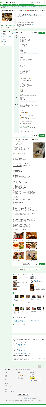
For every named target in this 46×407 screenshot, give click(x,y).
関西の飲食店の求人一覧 (7, 6)
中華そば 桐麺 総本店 (33, 298)
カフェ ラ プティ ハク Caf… (28, 299)
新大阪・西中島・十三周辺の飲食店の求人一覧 (23, 6)
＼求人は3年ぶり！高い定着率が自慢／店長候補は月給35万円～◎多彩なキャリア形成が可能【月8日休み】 (39, 286)
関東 (15, 369)
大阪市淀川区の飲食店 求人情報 (24, 327)
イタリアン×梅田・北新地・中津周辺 (20, 344)
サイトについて (7, 385)
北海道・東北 (24, 369)
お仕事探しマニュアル (20, 377)
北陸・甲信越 (28, 369)
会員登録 (32, 378)
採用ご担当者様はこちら (23, 394)
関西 (3, 6)
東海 (19, 369)
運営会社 (6, 389)
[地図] (32, 24)
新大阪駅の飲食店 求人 (16, 327)
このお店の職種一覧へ (24, 269)
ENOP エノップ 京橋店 (36, 287)
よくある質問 (9, 386)
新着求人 (2, 4)
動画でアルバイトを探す (8, 379)
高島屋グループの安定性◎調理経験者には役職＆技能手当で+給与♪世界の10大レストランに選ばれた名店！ (22, 286)
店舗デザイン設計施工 (24, 400)
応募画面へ (42, 32)
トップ (1, 6)
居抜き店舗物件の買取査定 (17, 401)
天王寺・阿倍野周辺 (23, 353)
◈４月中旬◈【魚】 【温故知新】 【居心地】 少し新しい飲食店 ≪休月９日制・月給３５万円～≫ (39, 282)
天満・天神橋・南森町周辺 (21, 347)
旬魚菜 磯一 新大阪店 (22, 299)
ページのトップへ (36, 269)
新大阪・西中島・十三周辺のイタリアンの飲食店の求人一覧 (35, 6)
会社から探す (17, 4)
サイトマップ (18, 397)
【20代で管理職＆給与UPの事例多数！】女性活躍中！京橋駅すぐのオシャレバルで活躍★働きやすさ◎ (39, 289)
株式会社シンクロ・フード (28, 398)
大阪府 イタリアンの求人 (32, 327)
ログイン (38, 378)
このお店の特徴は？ (15, 29)
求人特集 (7, 4)
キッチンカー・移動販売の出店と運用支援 (29, 401)
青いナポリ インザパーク (28, 311)
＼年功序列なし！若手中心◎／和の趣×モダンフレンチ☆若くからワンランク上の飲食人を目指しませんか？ (22, 278)
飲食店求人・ (32, 400)
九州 (21, 369)
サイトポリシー (7, 397)
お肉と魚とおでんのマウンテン (39, 299)
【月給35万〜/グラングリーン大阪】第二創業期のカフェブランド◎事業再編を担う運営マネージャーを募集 (39, 278)
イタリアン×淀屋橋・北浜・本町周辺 (20, 345)
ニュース (6, 386)
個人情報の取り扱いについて (13, 397)
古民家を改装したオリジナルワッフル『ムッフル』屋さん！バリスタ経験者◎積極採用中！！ (22, 289)
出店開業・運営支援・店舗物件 (15, 400)
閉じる (13, 27)
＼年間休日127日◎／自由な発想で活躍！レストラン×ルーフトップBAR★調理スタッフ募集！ (22, 282)
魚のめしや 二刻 (36, 280)
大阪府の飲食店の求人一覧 (14, 6)
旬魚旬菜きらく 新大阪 (16, 299)
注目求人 (11, 4)
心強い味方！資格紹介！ (20, 378)
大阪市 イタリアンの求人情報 (40, 327)
